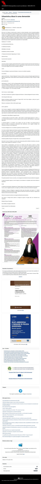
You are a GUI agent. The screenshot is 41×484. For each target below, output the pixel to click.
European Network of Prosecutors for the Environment (20, 378)
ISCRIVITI (20, 276)
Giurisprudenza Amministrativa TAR (13, 21)
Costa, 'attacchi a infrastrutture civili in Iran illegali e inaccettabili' (16, 355)
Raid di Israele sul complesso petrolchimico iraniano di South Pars (16, 352)
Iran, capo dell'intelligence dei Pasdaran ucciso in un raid (14, 360)
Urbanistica (13, 19)
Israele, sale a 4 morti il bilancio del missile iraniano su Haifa (15, 354)
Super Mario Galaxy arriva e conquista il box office (13, 357)
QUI (30, 393)
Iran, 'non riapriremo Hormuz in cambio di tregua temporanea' (15, 358)
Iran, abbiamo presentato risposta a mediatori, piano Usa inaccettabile (17, 353)
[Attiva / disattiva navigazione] (3, 9)
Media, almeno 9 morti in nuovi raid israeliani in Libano (14, 359)
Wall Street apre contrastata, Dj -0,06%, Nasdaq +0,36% (14, 350)
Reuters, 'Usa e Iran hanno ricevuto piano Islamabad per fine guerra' (16, 361)
